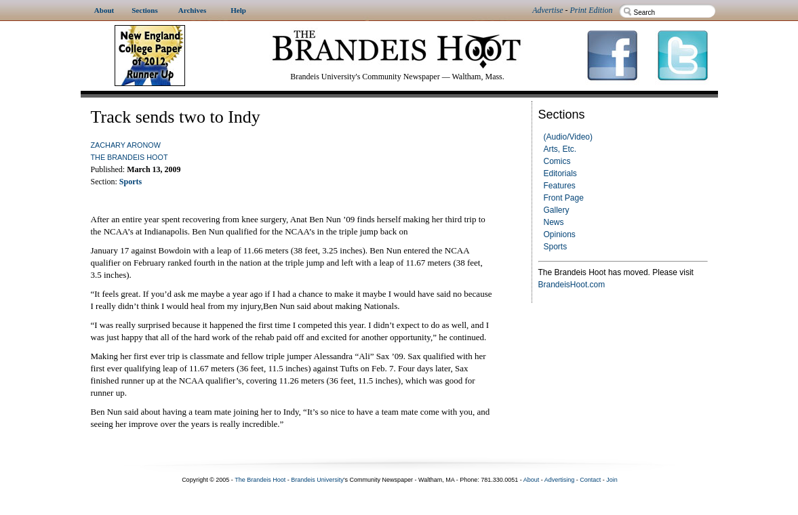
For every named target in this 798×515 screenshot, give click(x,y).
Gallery (557, 210)
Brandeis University (317, 479)
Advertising (559, 479)
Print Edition (591, 10)
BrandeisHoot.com (571, 284)
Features (560, 185)
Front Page (564, 198)
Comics (557, 161)
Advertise (547, 10)
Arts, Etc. (560, 149)
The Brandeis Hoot (129, 157)
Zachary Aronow (126, 145)
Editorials (560, 173)
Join (612, 479)
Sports (555, 246)
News (554, 222)
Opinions (560, 234)
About (531, 479)
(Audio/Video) (568, 137)
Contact (590, 479)
